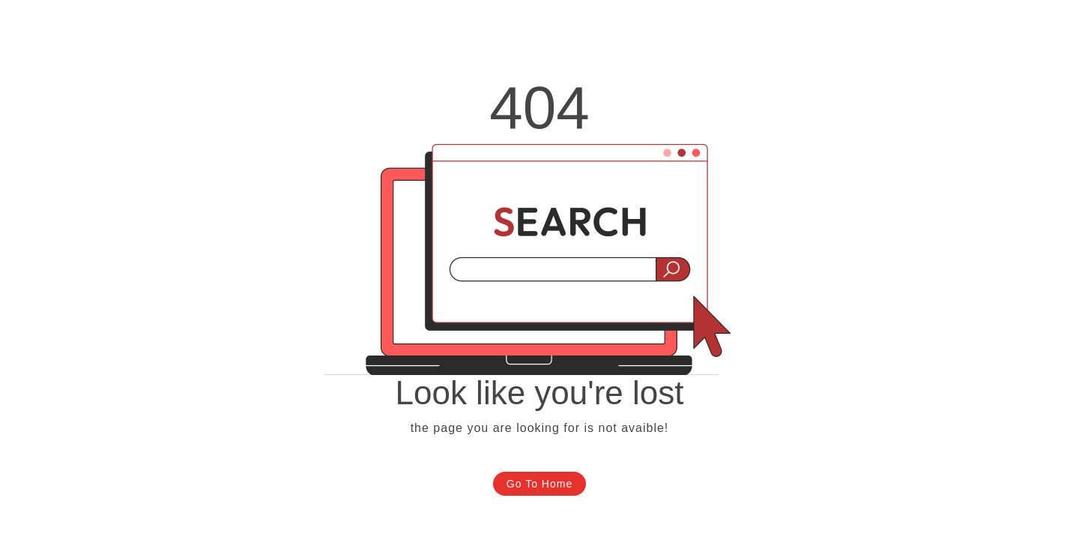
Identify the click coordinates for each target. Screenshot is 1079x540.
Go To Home (539, 484)
